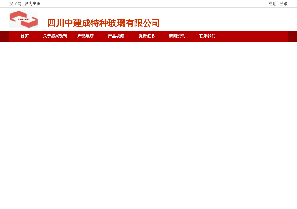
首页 (25, 36)
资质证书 (146, 36)
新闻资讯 (177, 36)
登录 (284, 3)
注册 (273, 3)
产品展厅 (85, 36)
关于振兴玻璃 (55, 36)
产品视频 (116, 36)
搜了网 (15, 3)
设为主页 (32, 3)
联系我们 (207, 36)
